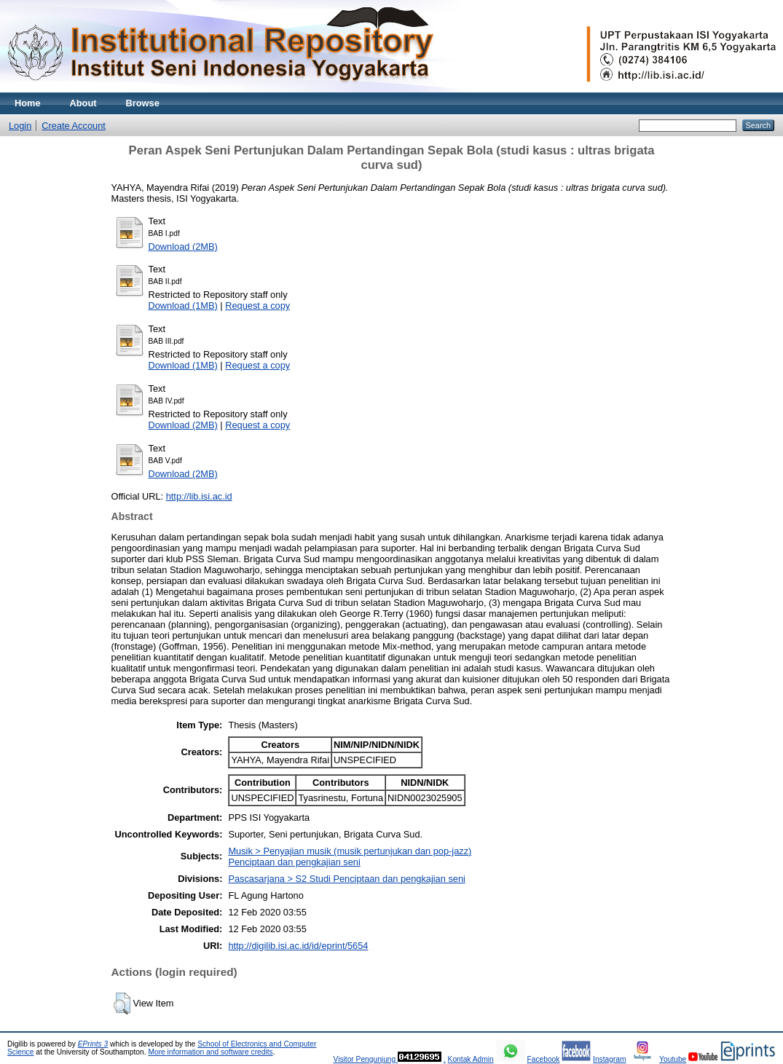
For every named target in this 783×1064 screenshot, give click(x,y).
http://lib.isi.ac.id (199, 496)
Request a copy (257, 305)
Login (20, 125)
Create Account (74, 125)
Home (28, 103)
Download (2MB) (183, 246)
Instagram (609, 1059)
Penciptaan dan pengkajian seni (294, 861)
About (83, 103)
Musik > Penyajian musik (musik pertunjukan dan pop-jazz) (349, 851)
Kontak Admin (471, 1059)
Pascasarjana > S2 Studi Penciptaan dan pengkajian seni (346, 878)
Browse (143, 103)
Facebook (543, 1059)
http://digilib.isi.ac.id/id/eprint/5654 (298, 945)
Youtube (672, 1059)
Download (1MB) (183, 305)
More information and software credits (210, 1052)
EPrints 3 (93, 1044)
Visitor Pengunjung (365, 1059)
